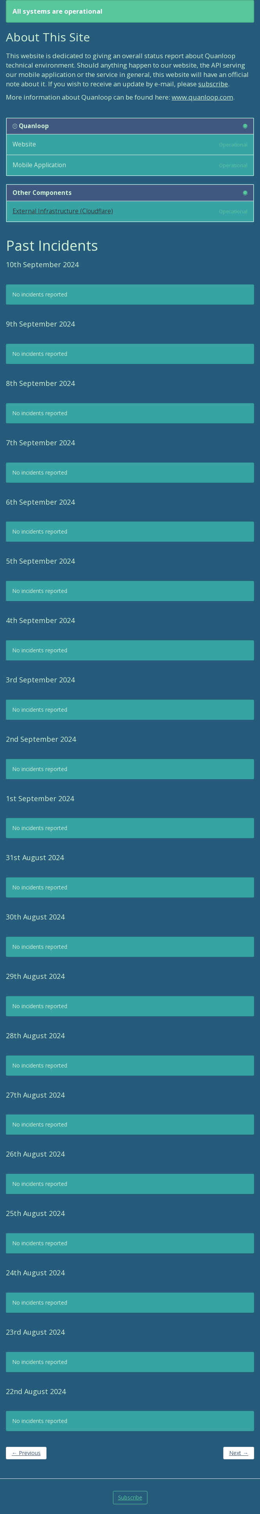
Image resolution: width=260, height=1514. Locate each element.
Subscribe (130, 1497)
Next (238, 1453)
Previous (26, 1453)
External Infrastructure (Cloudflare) (63, 211)
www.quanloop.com (202, 97)
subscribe (213, 83)
